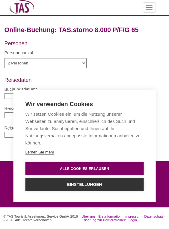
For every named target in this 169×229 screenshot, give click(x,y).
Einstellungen (84, 184)
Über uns (89, 216)
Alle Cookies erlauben (84, 169)
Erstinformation (109, 216)
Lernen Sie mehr (39, 152)
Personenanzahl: (20, 52)
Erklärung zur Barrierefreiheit (104, 220)
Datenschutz (154, 216)
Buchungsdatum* (20, 89)
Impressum (132, 216)
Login (133, 220)
